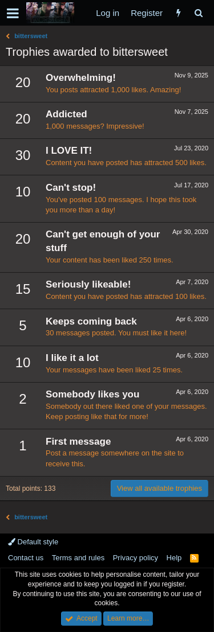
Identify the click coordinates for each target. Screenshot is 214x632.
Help (174, 557)
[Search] (198, 12)
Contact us (25, 557)
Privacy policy (135, 557)
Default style (33, 541)
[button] (12, 13)
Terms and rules (78, 557)
